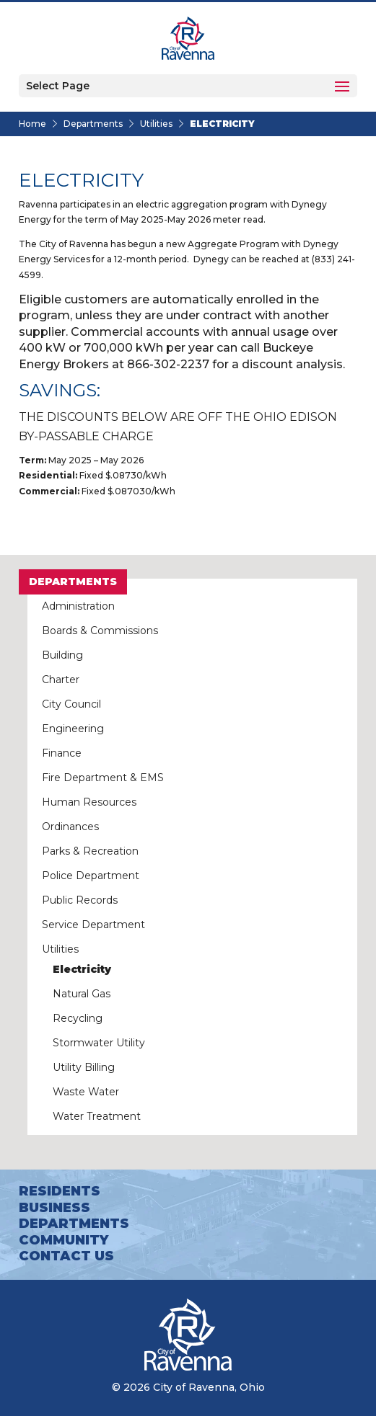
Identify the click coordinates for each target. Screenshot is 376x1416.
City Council (71, 704)
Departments (93, 123)
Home (32, 123)
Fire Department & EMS (103, 777)
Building (62, 655)
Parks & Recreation (90, 851)
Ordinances (70, 826)
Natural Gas (81, 993)
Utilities (156, 123)
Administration (78, 606)
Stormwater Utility (99, 1042)
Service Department (93, 924)
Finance (62, 753)
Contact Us (66, 1256)
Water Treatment (97, 1116)
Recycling (77, 1018)
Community (63, 1240)
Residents (59, 1191)
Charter (60, 679)
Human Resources (89, 802)
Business (54, 1208)
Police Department (90, 875)
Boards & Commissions (100, 630)
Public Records (80, 900)
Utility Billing (84, 1067)
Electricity (82, 969)
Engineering (73, 728)
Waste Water (86, 1091)
